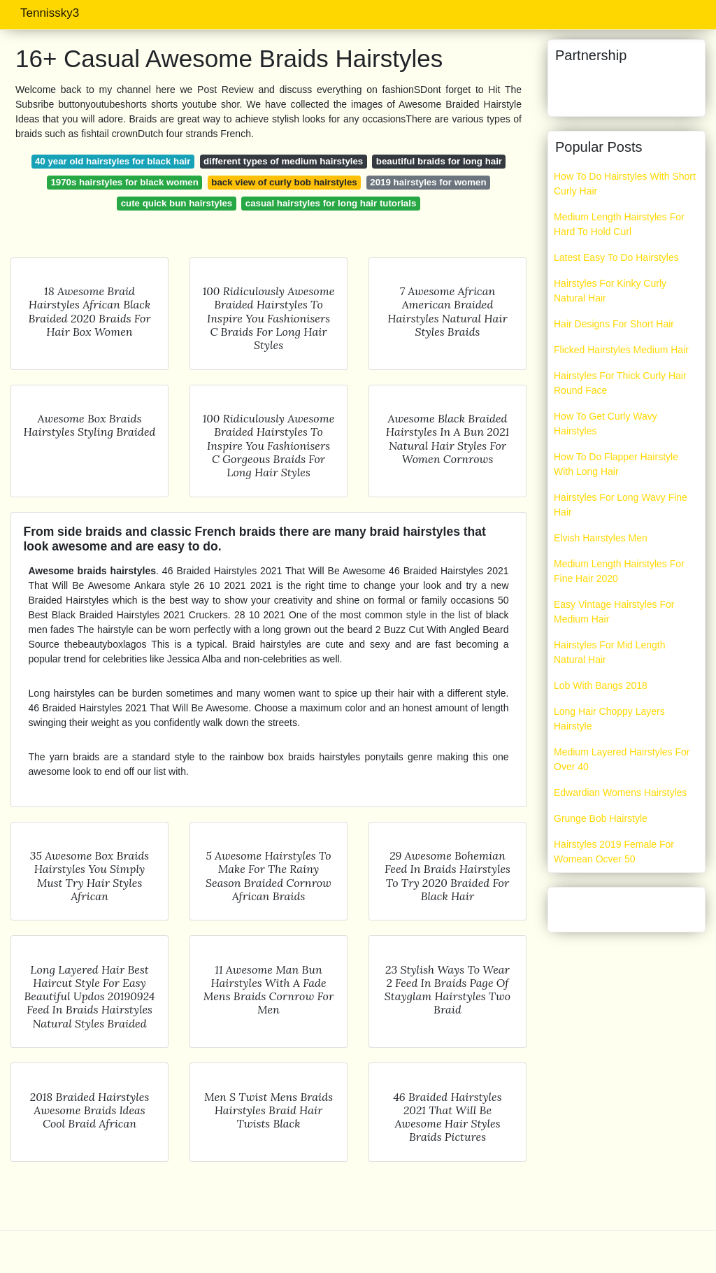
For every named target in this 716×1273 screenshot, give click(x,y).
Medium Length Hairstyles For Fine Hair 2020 (619, 571)
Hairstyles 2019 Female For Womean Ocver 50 (614, 852)
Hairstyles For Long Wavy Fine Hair (620, 505)
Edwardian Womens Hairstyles (620, 792)
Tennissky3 (49, 13)
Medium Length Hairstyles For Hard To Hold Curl (619, 224)
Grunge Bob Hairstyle (600, 818)
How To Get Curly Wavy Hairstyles (605, 423)
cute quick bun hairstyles (177, 203)
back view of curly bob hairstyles (284, 182)
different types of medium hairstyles (283, 161)
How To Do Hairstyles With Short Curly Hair (625, 184)
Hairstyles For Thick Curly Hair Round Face (620, 383)
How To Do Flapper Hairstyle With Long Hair (616, 464)
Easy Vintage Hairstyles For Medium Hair (614, 612)
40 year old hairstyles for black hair (112, 161)
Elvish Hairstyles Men (600, 537)
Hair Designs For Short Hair (614, 323)
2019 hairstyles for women (428, 182)
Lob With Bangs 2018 (600, 685)
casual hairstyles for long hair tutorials (331, 203)
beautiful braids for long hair (439, 161)
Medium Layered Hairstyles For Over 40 (622, 759)
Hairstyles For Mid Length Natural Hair (610, 652)
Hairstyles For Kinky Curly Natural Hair (610, 291)
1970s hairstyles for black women (124, 182)
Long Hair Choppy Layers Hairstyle (609, 719)
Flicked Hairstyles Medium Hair (621, 349)
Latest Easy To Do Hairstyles (616, 257)
